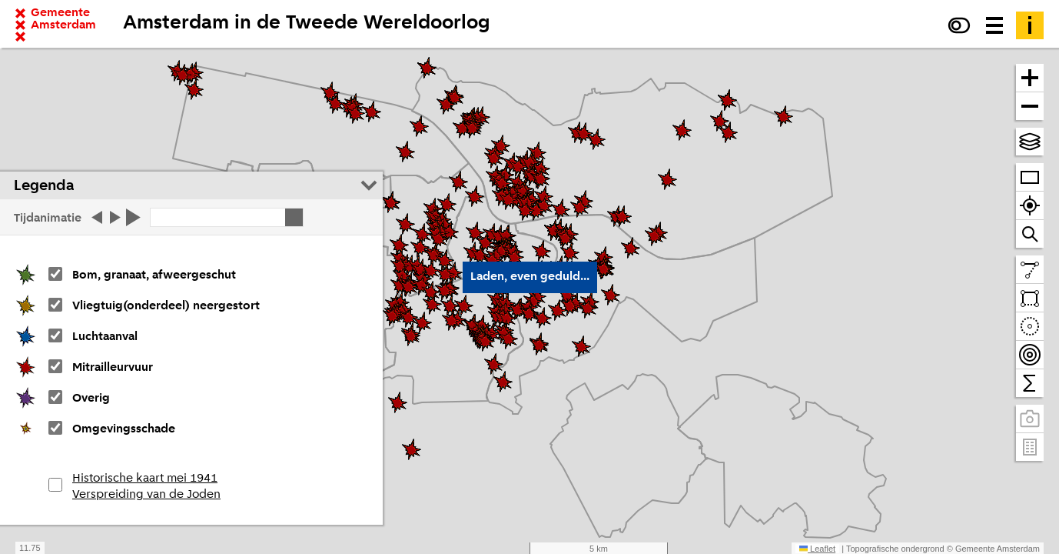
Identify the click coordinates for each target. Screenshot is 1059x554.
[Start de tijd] (135, 217)
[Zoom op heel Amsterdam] (1030, 177)
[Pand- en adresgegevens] (1030, 447)
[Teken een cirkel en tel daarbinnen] (1030, 326)
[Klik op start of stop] (227, 217)
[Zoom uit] (1030, 106)
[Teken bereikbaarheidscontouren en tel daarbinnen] (1030, 355)
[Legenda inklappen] (369, 185)
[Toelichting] (1030, 25)
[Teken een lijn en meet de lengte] (1030, 269)
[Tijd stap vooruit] (116, 217)
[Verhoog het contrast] (959, 25)
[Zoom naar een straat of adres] (1030, 234)
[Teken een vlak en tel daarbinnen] (1030, 298)
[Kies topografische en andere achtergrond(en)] (1030, 141)
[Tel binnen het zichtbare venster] (1030, 383)
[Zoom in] (1030, 78)
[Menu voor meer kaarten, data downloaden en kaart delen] (994, 25)
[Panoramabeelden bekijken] (1030, 419)
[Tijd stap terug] (95, 217)
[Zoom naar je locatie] (1030, 206)
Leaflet (817, 548)
